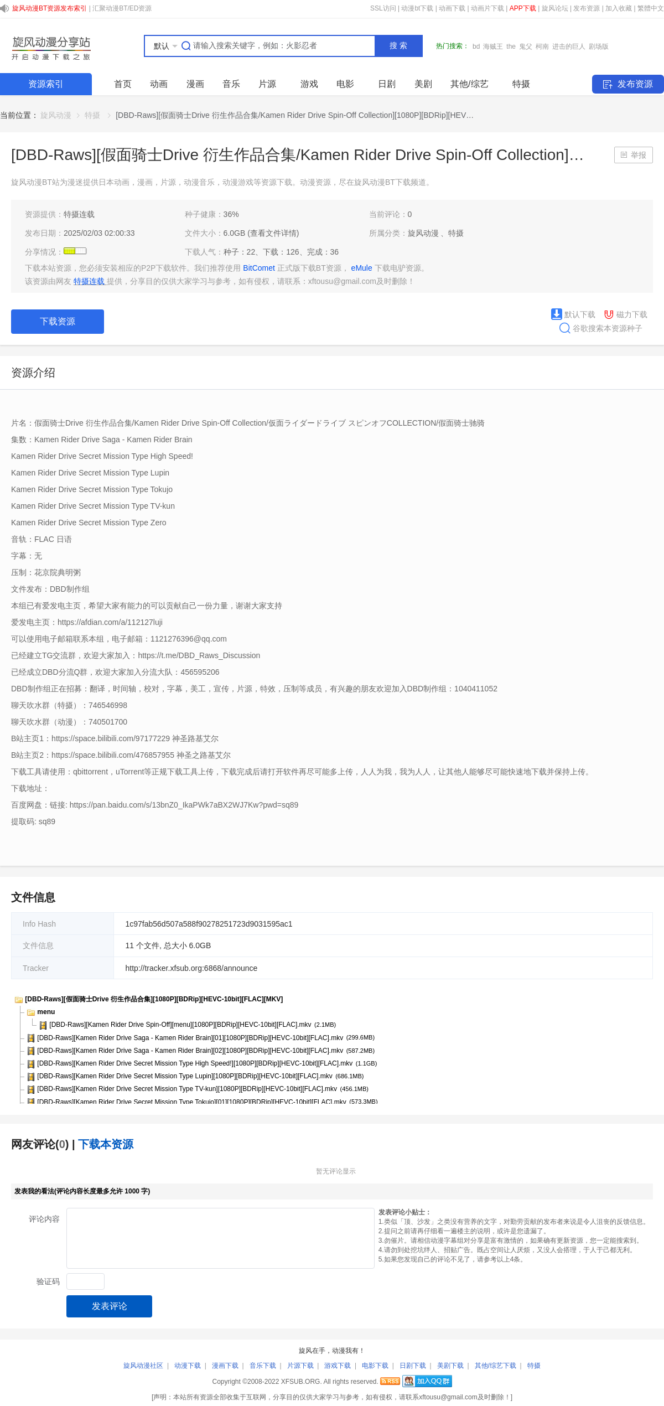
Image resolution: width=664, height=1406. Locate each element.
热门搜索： (452, 46)
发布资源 (586, 8)
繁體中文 (650, 8)
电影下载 (375, 1365)
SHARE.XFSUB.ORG (50, 46)
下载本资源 (105, 1144)
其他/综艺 (469, 84)
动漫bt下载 (417, 8)
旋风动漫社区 (143, 1365)
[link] (55, 115)
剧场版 (599, 46)
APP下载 (523, 8)
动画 (159, 84)
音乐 (231, 84)
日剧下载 (413, 1365)
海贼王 (493, 46)
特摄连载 (79, 214)
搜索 (399, 45)
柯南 (542, 46)
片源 (267, 84)
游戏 (309, 84)
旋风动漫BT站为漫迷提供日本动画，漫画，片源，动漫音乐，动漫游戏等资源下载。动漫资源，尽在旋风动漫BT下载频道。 (222, 182)
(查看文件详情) (273, 233)
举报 (638, 155)
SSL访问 (383, 8)
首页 (123, 84)
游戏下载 (337, 1365)
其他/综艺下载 (495, 1365)
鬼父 (525, 46)
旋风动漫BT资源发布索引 (49, 8)
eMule (363, 267)
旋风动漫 (55, 115)
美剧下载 (450, 1365)
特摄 (521, 84)
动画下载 (452, 8)
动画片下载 (487, 8)
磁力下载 (625, 314)
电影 (345, 84)
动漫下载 (187, 1365)
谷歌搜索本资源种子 (596, 328)
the (511, 46)
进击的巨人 (568, 46)
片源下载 (300, 1365)
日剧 (387, 84)
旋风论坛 (555, 8)
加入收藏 (618, 8)
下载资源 (57, 321)
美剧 (423, 84)
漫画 (195, 84)
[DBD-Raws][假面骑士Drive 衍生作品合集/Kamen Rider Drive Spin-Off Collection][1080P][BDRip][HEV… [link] (295, 115)
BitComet (260, 267)
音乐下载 (263, 1365)
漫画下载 (225, 1365)
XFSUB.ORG (300, 1382)
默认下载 (573, 314)
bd (476, 46)
